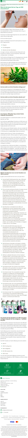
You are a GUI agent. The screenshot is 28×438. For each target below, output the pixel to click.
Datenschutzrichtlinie (15, 419)
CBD (14, 325)
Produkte (2, 391)
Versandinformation (15, 416)
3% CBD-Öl (2, 404)
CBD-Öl (2, 401)
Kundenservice (21, 416)
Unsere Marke (5, 416)
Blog (8, 4)
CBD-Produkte (5, 340)
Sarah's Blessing (3, 4)
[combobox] (23, 1)
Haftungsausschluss (4, 417)
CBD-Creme (2, 405)
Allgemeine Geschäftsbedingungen (15, 417)
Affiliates (2, 396)
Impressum (22, 419)
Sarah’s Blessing (4, 331)
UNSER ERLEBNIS (4, 392)
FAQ (1, 394)
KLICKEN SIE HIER (14, 436)
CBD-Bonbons (3, 402)
